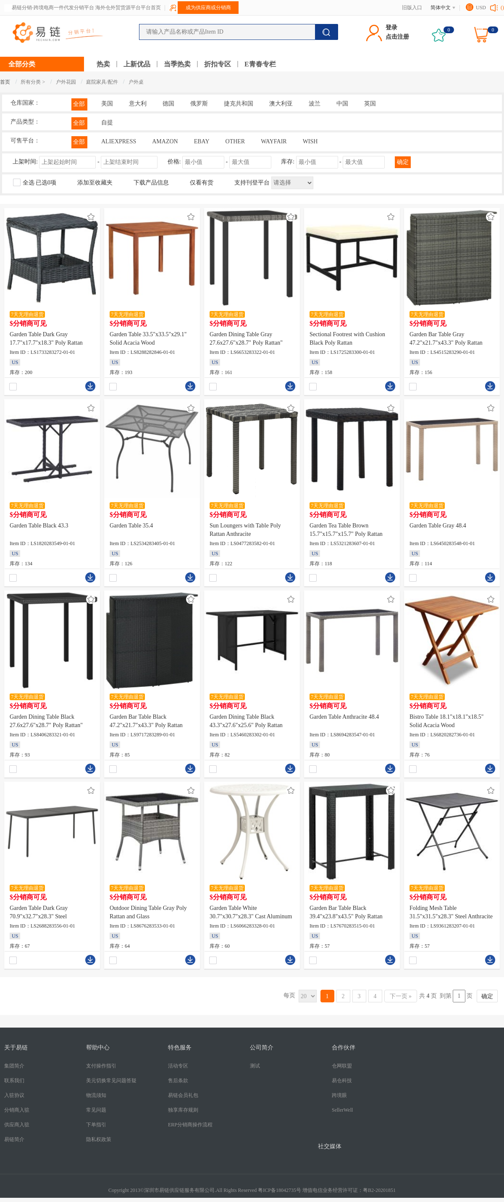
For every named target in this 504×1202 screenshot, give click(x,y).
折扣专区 (217, 64)
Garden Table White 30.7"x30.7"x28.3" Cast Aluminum (251, 912)
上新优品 (136, 64)
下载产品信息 (151, 182)
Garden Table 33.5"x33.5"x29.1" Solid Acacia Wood (148, 338)
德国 (168, 103)
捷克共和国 (238, 103)
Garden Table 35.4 (131, 525)
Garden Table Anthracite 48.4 (344, 717)
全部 (79, 104)
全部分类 (21, 64)
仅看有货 (201, 182)
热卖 (103, 64)
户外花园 (66, 82)
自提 (107, 122)
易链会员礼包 (183, 1095)
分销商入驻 (16, 1110)
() (502, 8)
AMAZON (165, 141)
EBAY (202, 141)
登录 (391, 27)
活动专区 (178, 1066)
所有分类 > (33, 82)
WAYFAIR (273, 141)
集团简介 (14, 1066)
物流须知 (96, 1095)
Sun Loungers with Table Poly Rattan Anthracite (245, 529)
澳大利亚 (281, 103)
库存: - (333, 161)
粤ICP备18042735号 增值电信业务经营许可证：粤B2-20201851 (327, 1190)
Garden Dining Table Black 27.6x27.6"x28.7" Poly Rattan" (46, 721)
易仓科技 (342, 1080)
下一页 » (401, 996)
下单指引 (96, 1125)
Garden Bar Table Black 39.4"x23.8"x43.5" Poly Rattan (346, 912)
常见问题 (96, 1110)
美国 (107, 103)
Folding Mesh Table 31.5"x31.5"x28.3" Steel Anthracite (451, 912)
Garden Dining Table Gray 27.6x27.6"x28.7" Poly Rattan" (246, 338)
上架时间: (86, 161)
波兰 (314, 103)
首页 (5, 82)
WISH (310, 141)
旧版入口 (412, 8)
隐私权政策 (98, 1139)
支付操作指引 (101, 1066)
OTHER (235, 141)
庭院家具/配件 (102, 82)
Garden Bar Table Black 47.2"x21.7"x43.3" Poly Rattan (146, 721)
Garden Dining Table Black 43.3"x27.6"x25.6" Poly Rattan (246, 721)
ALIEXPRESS (118, 141)
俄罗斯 (199, 103)
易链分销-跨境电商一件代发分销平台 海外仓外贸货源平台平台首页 (86, 8)
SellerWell (342, 1110)
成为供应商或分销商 (208, 8)
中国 (342, 103)
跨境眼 (339, 1095)
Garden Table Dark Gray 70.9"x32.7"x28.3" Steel (39, 912)
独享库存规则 (183, 1110)
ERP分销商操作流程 (190, 1125)
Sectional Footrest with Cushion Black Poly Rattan (347, 338)
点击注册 (397, 37)
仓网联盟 (342, 1066)
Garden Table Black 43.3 (39, 525)
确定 (403, 162)
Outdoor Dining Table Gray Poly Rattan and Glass (148, 912)
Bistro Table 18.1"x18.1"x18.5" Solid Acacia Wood (447, 721)
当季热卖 (177, 64)
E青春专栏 (260, 64)
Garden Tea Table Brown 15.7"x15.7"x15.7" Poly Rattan (346, 529)
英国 (370, 103)
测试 (255, 1066)
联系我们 (14, 1080)
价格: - (220, 161)
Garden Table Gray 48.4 (438, 525)
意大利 (138, 103)
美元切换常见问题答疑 (111, 1080)
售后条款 (178, 1080)
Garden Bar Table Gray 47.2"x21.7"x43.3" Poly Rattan (446, 338)
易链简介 (14, 1139)
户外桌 (136, 82)
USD (481, 8)
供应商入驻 (16, 1125)
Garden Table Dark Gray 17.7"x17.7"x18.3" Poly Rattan (46, 338)
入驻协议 (14, 1095)
